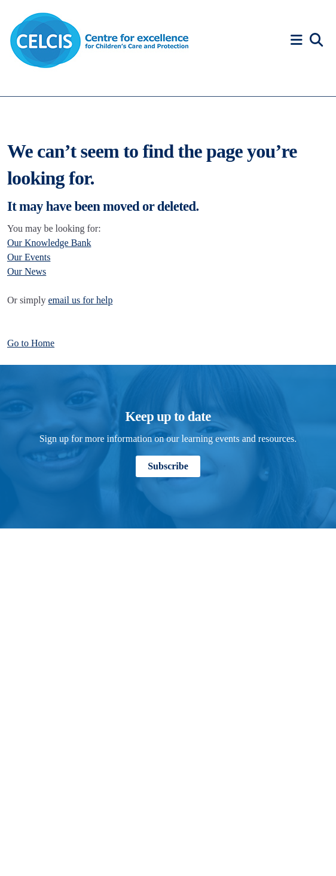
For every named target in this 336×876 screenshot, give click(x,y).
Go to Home (30, 343)
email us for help (80, 300)
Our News (26, 271)
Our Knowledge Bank (49, 243)
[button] (298, 40)
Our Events (28, 257)
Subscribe (168, 466)
